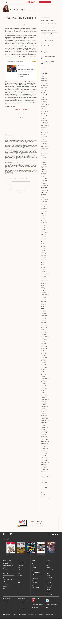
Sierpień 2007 (44, 466)
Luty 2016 (43, 287)
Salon (4, 567)
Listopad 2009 (44, 419)
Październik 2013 (44, 336)
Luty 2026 (43, 77)
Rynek (19, 573)
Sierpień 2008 (44, 445)
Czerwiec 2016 (44, 280)
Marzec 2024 (44, 117)
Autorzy (48, 589)
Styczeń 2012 (44, 373)
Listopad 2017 (44, 250)
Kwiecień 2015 (44, 305)
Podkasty (48, 584)
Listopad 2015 (44, 292)
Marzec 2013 (44, 349)
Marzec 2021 (44, 180)
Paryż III (43, 496)
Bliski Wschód (20, 566)
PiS (4, 581)
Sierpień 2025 (44, 87)
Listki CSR (20, 584)
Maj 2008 (43, 450)
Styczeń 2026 (44, 78)
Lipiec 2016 (43, 278)
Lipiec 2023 (43, 131)
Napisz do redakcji (6, 603)
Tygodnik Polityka (7, 560)
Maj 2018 (43, 240)
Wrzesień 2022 (44, 149)
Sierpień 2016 (44, 277)
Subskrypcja (47, 534)
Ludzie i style (49, 577)
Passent (48, 560)
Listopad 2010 (44, 398)
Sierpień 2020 (44, 192)
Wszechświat (34, 582)
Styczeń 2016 (44, 289)
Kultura (33, 558)
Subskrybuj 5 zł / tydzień (45, 2)
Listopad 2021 (44, 166)
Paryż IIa (43, 494)
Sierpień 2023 (44, 129)
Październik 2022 (45, 147)
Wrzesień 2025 (44, 85)
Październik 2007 (45, 463)
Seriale (33, 566)
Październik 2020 (45, 189)
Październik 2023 (45, 126)
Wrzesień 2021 (44, 170)
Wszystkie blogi (49, 569)
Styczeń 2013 (44, 352)
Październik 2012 (44, 357)
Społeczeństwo (49, 579)
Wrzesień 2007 (44, 464)
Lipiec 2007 (43, 468)
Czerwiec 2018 (44, 238)
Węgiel (19, 579)
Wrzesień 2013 (44, 338)
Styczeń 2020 (44, 205)
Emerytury (20, 576)
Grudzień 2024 (44, 101)
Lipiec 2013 (43, 341)
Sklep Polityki (49, 594)
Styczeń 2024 (44, 121)
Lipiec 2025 (43, 89)
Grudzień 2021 (44, 164)
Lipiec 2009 (43, 426)
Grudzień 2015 (44, 291)
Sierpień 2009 (44, 424)
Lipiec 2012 (43, 363)
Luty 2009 (43, 434)
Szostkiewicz (49, 564)
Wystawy (34, 567)
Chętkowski (48, 567)
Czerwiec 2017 (44, 259)
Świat (19, 558)
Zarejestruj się (26, 191)
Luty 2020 (43, 203)
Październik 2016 (44, 273)
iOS (32, 603)
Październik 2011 (44, 378)
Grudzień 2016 (44, 270)
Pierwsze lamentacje (49, 20)
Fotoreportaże (49, 586)
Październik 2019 (44, 210)
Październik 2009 (45, 420)
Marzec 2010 (44, 412)
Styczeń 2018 (44, 247)
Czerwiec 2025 (44, 91)
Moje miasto (48, 582)
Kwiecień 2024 (44, 115)
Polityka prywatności (22, 603)
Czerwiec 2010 (44, 406)
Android (35, 603)
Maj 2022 (43, 156)
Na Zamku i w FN (52, 24)
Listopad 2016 (44, 271)
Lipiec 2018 (43, 236)
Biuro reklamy (5, 601)
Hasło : (10, 184)
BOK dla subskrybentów (7, 605)
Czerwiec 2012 (44, 364)
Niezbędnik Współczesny (8, 566)
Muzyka (33, 562)
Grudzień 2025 (44, 80)
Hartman (48, 562)
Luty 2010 (43, 413)
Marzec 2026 (44, 75)
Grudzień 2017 (44, 249)
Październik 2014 (44, 315)
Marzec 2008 (44, 454)
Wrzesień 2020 (44, 191)
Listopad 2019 (44, 208)
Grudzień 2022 (44, 143)
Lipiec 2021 (43, 173)
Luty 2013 (43, 350)
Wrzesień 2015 (44, 296)
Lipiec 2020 (43, 194)
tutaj (14, 106)
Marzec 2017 (44, 264)
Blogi (47, 558)
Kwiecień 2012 (44, 368)
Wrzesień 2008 (44, 443)
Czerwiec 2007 (44, 470)
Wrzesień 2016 (44, 275)
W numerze (5, 558)
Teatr (33, 569)
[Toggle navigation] (6, 2)
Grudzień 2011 (44, 375)
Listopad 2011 (44, 377)
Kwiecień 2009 (44, 431)
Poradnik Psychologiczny (8, 564)
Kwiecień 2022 (44, 157)
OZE (18, 581)
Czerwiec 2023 (44, 133)
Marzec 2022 (44, 159)
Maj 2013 (43, 345)
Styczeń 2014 (44, 331)
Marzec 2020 (44, 201)
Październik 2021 (44, 168)
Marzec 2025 (44, 96)
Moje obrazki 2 (44, 489)
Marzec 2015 (44, 306)
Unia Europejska (21, 562)
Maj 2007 (43, 471)
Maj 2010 (43, 408)
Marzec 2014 (44, 327)
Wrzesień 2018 (44, 233)
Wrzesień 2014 (44, 317)
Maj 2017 (43, 261)
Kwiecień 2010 (44, 410)
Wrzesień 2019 (44, 212)
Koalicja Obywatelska (7, 585)
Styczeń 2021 (44, 184)
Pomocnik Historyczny (7, 562)
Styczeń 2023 (44, 142)
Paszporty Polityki (36, 572)
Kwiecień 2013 (44, 347)
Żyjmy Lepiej (5, 569)
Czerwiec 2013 (44, 343)
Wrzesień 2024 (44, 107)
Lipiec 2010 (43, 405)
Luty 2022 (43, 161)
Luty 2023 (43, 140)
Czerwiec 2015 (44, 301)
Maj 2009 (43, 429)
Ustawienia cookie (21, 607)
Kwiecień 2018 (44, 242)
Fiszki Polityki (48, 603)
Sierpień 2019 (44, 213)
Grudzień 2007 (44, 459)
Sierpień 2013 (44, 340)
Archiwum (48, 588)
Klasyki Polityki (49, 581)
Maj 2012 (43, 366)
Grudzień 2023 (44, 122)
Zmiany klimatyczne (36, 586)
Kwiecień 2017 (44, 263)
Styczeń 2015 (44, 310)
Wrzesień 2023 (44, 128)
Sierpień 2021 (44, 171)
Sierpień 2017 (44, 256)
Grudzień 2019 (44, 206)
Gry (33, 571)
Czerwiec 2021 (44, 175)
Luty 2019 (43, 224)
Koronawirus (5, 573)
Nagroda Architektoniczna (37, 574)
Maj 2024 (43, 114)
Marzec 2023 (44, 138)
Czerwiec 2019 (44, 217)
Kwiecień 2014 (44, 326)
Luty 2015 (43, 308)
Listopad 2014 (44, 313)
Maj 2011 (43, 387)
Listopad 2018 (44, 229)
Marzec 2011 (44, 391)
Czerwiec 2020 (44, 196)
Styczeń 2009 (44, 436)
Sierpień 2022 (44, 150)
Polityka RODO (20, 605)
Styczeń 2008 (44, 457)
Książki (33, 560)
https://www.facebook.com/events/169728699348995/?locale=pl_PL (19, 174)
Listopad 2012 (44, 356)
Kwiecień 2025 (44, 94)
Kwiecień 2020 (44, 199)
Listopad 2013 (44, 334)
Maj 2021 (43, 177)
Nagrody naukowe (35, 588)
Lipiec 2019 (43, 215)
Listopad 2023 (44, 124)
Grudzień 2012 (44, 354)
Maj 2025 (43, 92)
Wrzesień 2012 (44, 359)
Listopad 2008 (44, 440)
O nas (47, 593)
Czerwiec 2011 (44, 385)
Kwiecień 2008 (44, 452)
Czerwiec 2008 (44, 448)
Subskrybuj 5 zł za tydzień (37, 526)
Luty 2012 (43, 371)
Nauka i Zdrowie (35, 578)
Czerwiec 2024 (44, 112)
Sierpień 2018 (44, 235)
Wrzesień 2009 (44, 422)
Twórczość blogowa (45, 476)
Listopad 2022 (44, 145)
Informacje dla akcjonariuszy (23, 609)
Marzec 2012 (44, 370)
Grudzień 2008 (44, 438)
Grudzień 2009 (44, 417)
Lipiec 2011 (43, 384)
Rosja (19, 567)
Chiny (19, 569)
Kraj (4, 577)
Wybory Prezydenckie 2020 (8, 580)
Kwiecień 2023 (44, 136)
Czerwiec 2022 (44, 154)
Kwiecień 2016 (44, 284)
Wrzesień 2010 (44, 401)
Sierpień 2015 (44, 298)
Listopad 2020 (44, 187)
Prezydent (5, 586)
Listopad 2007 (44, 461)
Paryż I (42, 491)
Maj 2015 (43, 303)
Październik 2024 (45, 105)
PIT (18, 577)
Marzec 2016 (44, 285)
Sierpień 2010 (44, 403)
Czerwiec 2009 (44, 427)
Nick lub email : (8, 181)
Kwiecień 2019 (44, 220)
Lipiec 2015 (43, 299)
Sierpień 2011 (44, 382)
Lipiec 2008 (43, 447)
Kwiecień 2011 (44, 389)
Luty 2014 (43, 329)
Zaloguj (54, 2)
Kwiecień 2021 (44, 178)
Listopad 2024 (44, 103)
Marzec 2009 (44, 433)
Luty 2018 (43, 245)
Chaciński (48, 566)
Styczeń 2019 (44, 226)
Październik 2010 (45, 399)
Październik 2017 (44, 252)
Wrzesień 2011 (44, 380)
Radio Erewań (44, 482)
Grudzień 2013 (44, 333)
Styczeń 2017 (44, 268)
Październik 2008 (45, 441)
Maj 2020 (43, 198)
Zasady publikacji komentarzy (23, 601)
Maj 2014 (43, 324)
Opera (43, 478)
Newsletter (40, 534)
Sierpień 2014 (44, 319)
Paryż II (42, 492)
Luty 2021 (43, 182)
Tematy (47, 591)
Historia (48, 576)
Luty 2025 (43, 98)
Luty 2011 (43, 392)
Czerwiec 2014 (44, 322)
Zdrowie (33, 581)
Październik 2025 (45, 84)
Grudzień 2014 (44, 312)
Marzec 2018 (44, 243)
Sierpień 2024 (44, 108)
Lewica (4, 583)
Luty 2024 (43, 119)
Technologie (34, 584)
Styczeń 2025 (44, 99)
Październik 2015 (44, 294)
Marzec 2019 (44, 222)
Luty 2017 (43, 266)
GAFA (19, 582)
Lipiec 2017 (43, 257)
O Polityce (5, 607)
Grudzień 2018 (44, 228)
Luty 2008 (43, 455)
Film (33, 564)
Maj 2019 (43, 219)
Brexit (19, 560)
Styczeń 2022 (44, 163)
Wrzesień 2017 (44, 254)
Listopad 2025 (44, 82)
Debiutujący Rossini (50, 30)
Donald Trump (21, 564)
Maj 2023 (43, 135)
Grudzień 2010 (44, 396)
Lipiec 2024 (43, 110)
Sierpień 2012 (44, 361)
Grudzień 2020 (44, 185)
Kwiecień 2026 (44, 73)
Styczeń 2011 (44, 394)
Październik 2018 (44, 231)
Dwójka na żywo (44, 487)
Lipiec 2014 (43, 320)
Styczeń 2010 (44, 415)
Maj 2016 (43, 282)
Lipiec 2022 (43, 152)
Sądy (4, 588)
